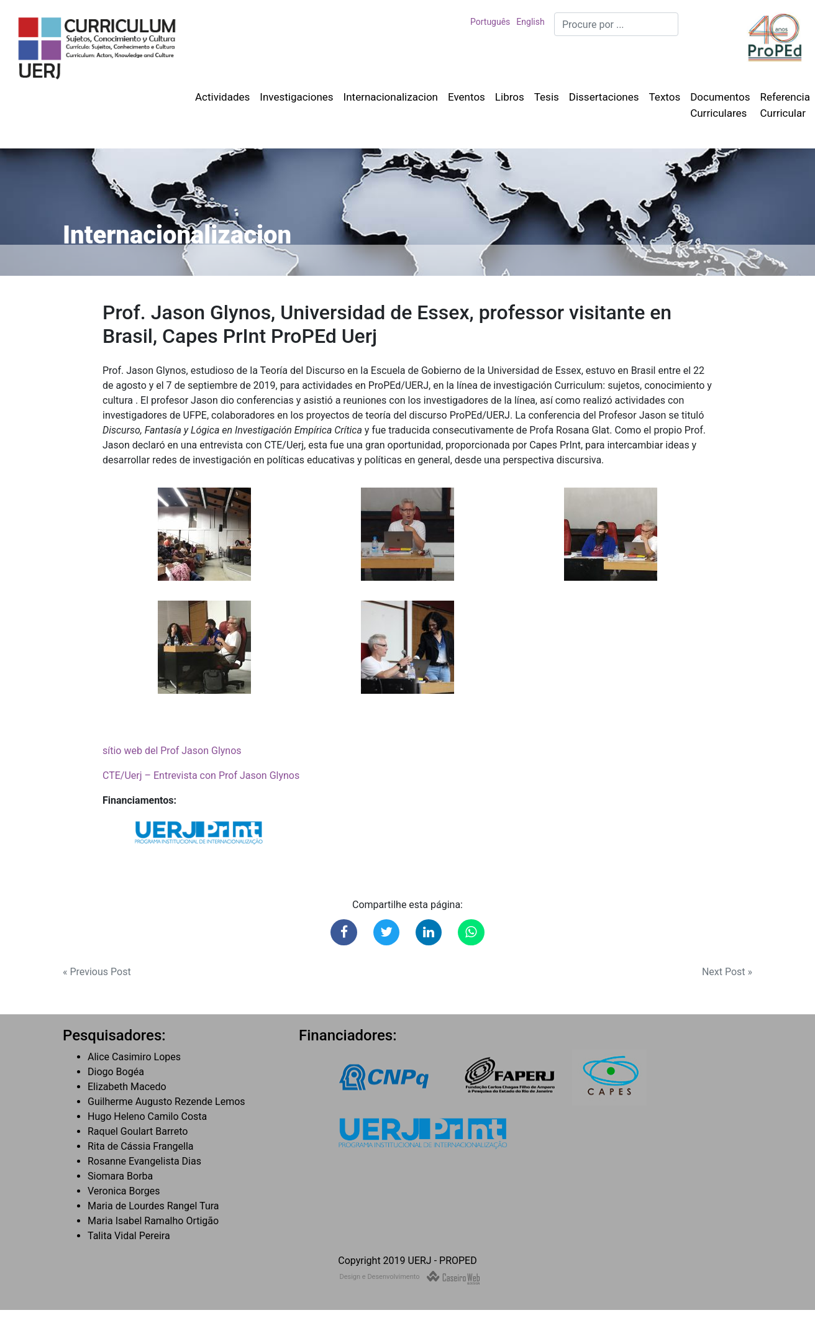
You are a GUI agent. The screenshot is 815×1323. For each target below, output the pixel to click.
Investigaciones (296, 97)
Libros (509, 97)
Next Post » (727, 972)
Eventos (466, 97)
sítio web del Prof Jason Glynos (172, 751)
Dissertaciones (604, 97)
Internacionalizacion (391, 97)
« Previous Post (97, 972)
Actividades (222, 97)
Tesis (546, 97)
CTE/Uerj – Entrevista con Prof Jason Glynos (200, 775)
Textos (665, 97)
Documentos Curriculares (720, 105)
